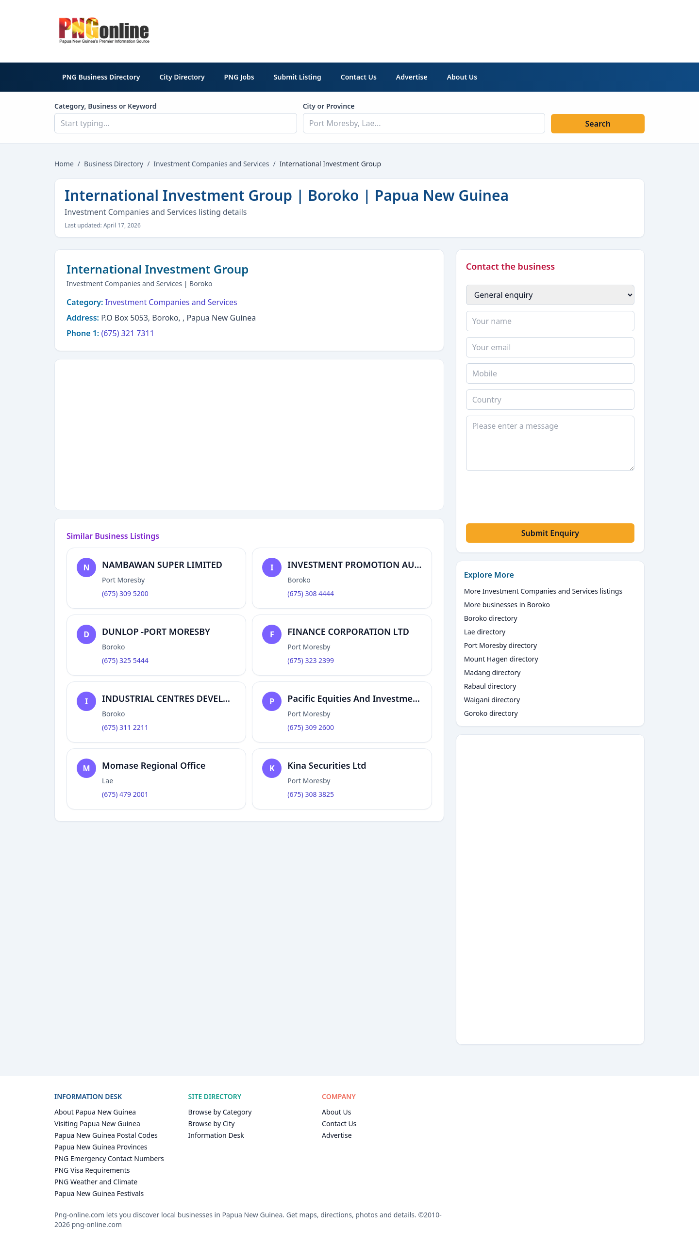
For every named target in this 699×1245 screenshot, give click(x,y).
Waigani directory (492, 699)
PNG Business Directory (101, 76)
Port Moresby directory (500, 645)
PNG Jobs (239, 76)
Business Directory (113, 163)
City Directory (181, 76)
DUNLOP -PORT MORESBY (156, 631)
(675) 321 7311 (127, 333)
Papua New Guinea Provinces (100, 1146)
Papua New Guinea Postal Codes (106, 1135)
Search (597, 123)
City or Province (329, 106)
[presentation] (540, 498)
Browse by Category (220, 1111)
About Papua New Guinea (95, 1111)
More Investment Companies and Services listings (543, 591)
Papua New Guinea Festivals (99, 1193)
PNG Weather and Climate (95, 1181)
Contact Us (359, 76)
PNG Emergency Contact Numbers (109, 1158)
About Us (462, 76)
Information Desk (216, 1135)
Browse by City (211, 1123)
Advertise (412, 76)
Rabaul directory (490, 686)
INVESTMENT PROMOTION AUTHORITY (369, 564)
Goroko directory (491, 713)
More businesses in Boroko (507, 604)
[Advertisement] (468, 29)
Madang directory (492, 672)
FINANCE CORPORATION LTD (348, 631)
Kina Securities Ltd (326, 765)
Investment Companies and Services (211, 163)
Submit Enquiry (550, 533)
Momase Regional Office (153, 765)
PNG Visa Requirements (92, 1170)
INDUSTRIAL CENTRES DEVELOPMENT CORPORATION (213, 698)
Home (64, 163)
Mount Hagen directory (501, 658)
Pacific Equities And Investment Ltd (362, 698)
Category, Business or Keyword (105, 106)
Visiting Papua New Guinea (97, 1123)
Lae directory (485, 631)
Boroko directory (490, 618)
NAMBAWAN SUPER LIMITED (162, 564)
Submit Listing (297, 76)
